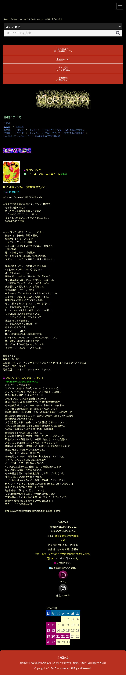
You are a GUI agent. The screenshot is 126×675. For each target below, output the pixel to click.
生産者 (7, 123)
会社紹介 (24, 662)
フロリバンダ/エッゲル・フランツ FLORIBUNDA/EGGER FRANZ (32, 136)
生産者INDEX (63, 59)
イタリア (20, 126)
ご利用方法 (65, 662)
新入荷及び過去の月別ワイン (63, 50)
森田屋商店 (63, 657)
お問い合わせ (79, 662)
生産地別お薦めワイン (63, 79)
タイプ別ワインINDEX (63, 68)
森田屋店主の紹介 (97, 662)
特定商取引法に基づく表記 (44, 662)
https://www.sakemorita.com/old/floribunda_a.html (32, 510)
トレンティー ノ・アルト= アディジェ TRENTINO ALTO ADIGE (57, 129)
